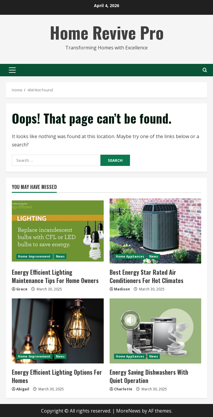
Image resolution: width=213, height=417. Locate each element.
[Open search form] (205, 70)
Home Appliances (130, 256)
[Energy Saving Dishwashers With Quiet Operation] (155, 330)
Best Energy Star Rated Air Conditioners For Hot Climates (146, 276)
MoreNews (128, 411)
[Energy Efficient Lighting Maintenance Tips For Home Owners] (58, 231)
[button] (12, 70)
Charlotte (123, 389)
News (60, 256)
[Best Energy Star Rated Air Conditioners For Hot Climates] (155, 231)
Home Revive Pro (107, 32)
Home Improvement (34, 256)
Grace (21, 289)
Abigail (22, 389)
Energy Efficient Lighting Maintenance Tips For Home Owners (55, 276)
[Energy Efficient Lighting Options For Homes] (58, 330)
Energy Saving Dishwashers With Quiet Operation (149, 376)
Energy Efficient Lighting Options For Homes (57, 376)
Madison (122, 289)
